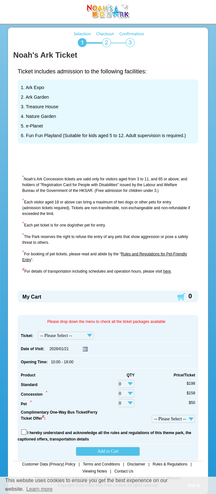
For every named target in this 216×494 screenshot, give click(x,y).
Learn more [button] (39, 489)
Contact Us (123, 471)
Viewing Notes (95, 471)
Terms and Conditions (101, 464)
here (167, 271)
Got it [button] (194, 485)
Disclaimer (136, 464)
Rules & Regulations (170, 464)
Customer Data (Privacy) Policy (49, 464)
